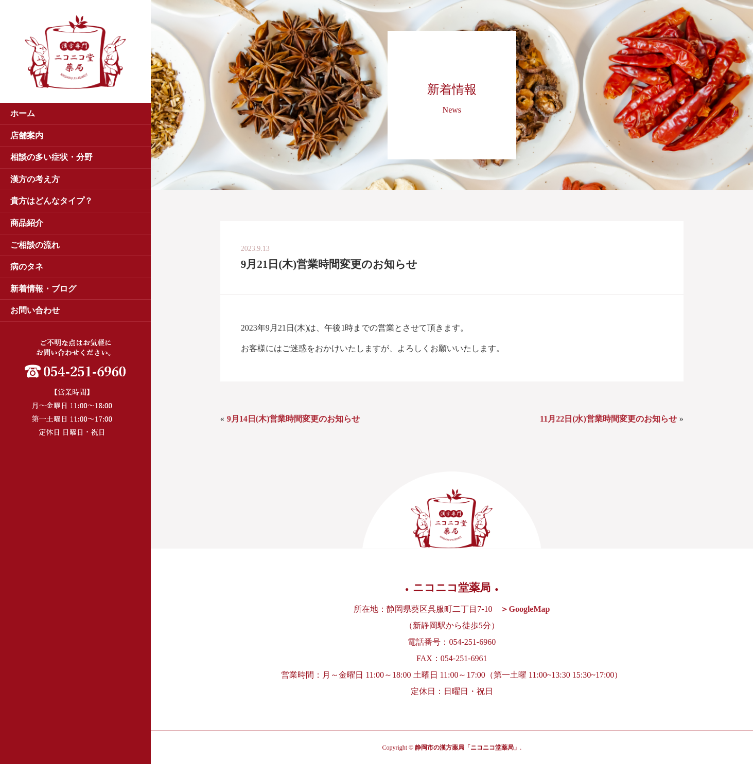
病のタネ (26, 266)
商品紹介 (26, 223)
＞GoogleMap (525, 609)
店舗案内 (26, 135)
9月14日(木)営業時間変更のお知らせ (293, 418)
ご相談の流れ (35, 245)
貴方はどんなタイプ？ (51, 200)
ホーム (22, 113)
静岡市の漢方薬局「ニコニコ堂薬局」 (467, 747)
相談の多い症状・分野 (51, 157)
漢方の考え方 (35, 179)
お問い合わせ (35, 310)
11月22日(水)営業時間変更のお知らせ (608, 418)
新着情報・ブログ (43, 288)
